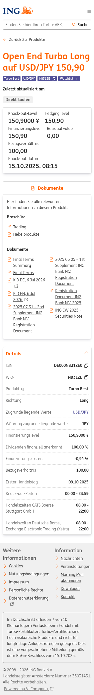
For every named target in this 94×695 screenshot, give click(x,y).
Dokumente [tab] (47, 188)
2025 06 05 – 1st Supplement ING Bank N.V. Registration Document (70, 259)
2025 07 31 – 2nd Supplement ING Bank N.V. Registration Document (28, 307)
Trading (19, 227)
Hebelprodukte (26, 234)
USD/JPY (80, 411)
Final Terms (23, 273)
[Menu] (89, 11)
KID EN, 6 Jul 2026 (24, 293)
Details (47, 353)
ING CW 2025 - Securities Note (68, 310)
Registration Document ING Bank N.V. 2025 (68, 291)
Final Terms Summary (23, 259)
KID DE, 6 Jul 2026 (29, 280)
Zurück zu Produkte (24, 39)
